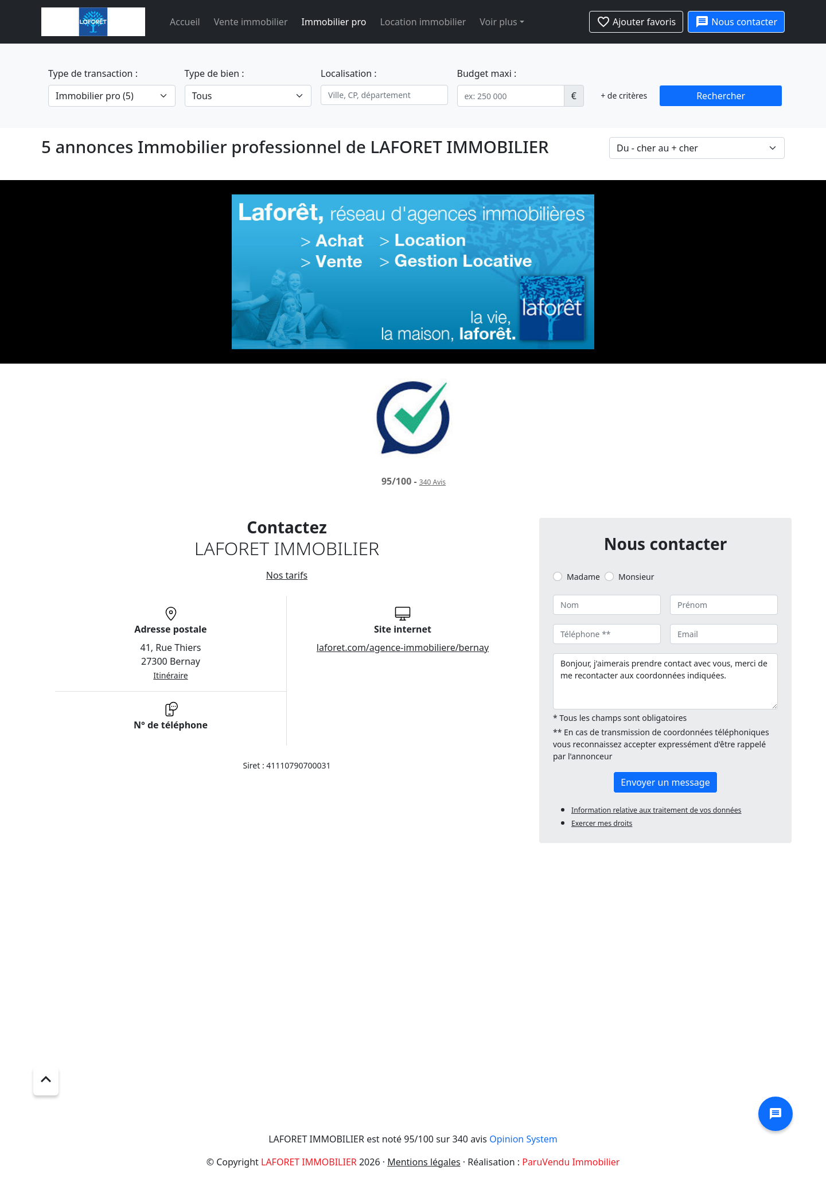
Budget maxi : (487, 73)
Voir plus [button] (498, 21)
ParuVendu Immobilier (571, 1162)
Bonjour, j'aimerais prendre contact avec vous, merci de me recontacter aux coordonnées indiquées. (665, 681)
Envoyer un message (665, 782)
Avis (432, 482)
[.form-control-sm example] (510, 96)
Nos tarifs (286, 575)
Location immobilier (423, 21)
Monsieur (636, 576)
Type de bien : (214, 73)
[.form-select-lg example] (112, 96)
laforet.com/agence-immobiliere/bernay (403, 647)
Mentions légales (424, 1162)
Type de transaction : (93, 73)
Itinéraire (170, 675)
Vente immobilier (251, 21)
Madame (583, 576)
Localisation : (349, 73)
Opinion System (523, 1139)
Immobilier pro (334, 21)
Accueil (185, 21)
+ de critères (624, 95)
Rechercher (720, 95)
